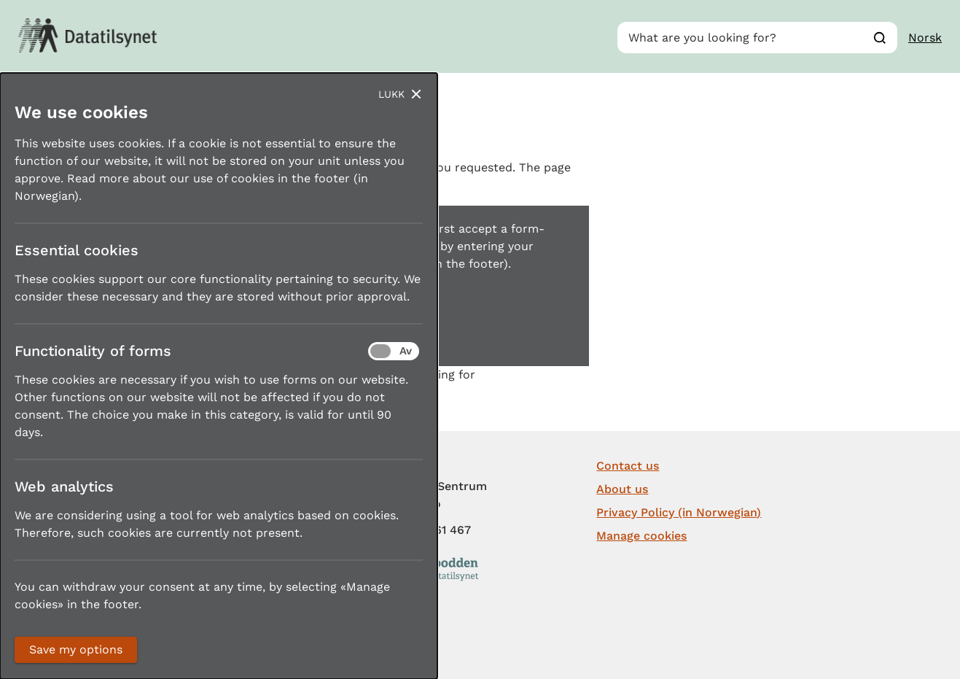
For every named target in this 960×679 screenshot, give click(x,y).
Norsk (925, 37)
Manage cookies (641, 536)
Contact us (627, 466)
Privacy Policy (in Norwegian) (678, 512)
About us (622, 489)
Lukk (391, 94)
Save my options (75, 649)
